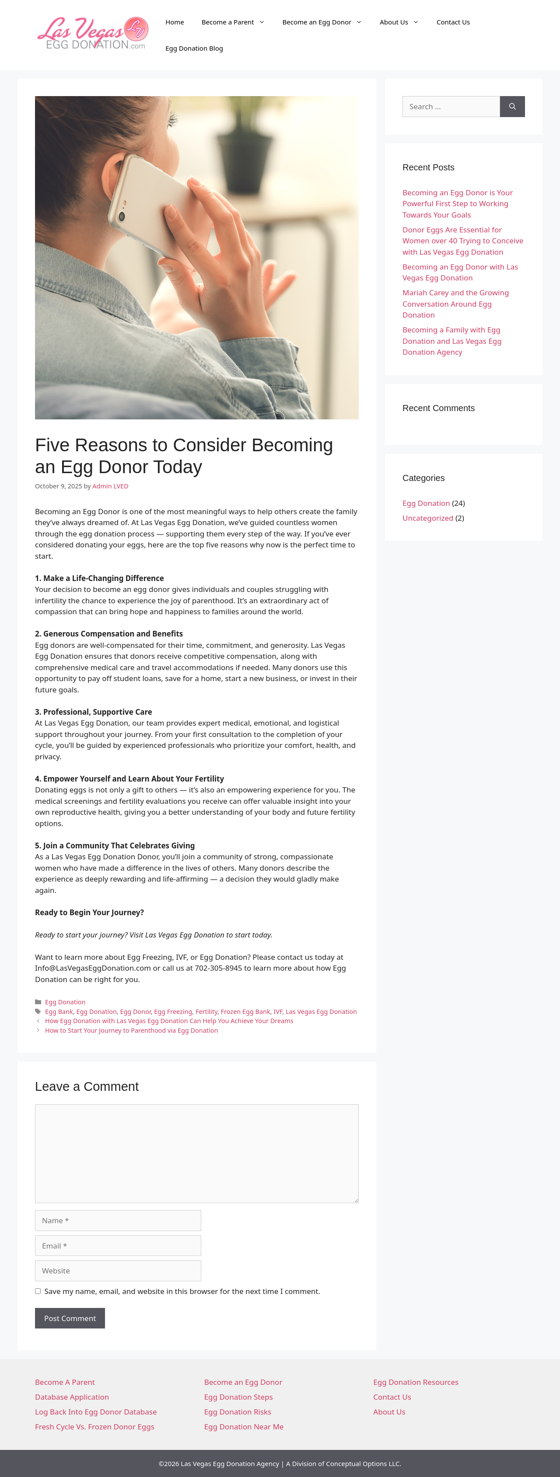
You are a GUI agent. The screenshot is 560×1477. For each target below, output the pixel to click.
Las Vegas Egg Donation (321, 1011)
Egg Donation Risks (238, 1412)
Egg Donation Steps (238, 1397)
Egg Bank (59, 1011)
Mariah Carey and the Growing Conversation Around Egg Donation (455, 303)
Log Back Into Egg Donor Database (96, 1412)
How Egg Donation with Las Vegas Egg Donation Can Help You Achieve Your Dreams (169, 1021)
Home (174, 21)
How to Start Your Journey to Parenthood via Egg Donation (131, 1030)
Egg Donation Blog (194, 48)
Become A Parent (65, 1382)
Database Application (72, 1397)
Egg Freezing (173, 1011)
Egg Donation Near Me (244, 1427)
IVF (277, 1011)
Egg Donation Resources (415, 1382)
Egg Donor (135, 1011)
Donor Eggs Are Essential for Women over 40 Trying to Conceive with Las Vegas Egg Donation (462, 241)
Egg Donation (65, 1002)
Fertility (206, 1011)
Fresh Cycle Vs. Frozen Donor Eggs (94, 1427)
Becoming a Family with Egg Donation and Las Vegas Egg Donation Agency (452, 341)
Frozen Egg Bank (245, 1011)
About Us (404, 22)
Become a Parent (238, 22)
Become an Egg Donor (327, 22)
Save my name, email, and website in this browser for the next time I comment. (182, 1291)
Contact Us (453, 21)
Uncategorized (428, 518)
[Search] (512, 106)
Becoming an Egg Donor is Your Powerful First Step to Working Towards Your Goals (457, 203)
